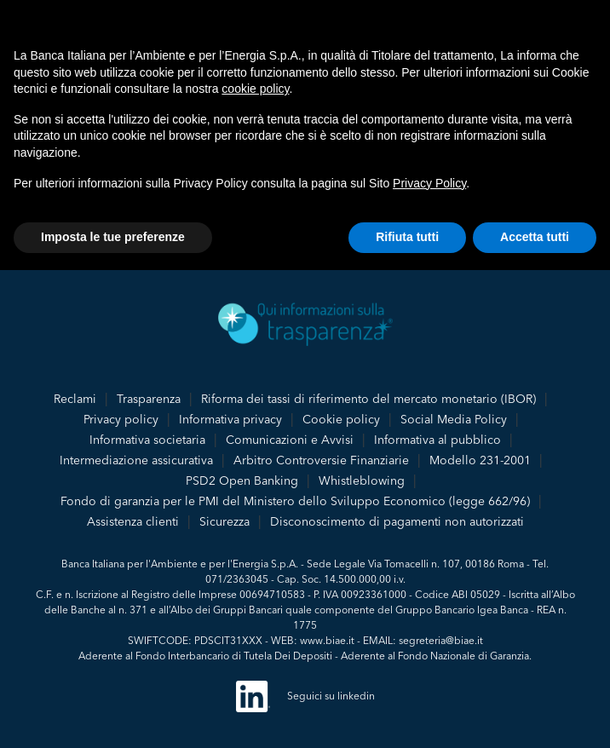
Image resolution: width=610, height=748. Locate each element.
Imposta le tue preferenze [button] (113, 237)
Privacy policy (120, 419)
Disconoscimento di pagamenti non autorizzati (397, 521)
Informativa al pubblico (437, 439)
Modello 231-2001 (480, 460)
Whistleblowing (362, 480)
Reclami (75, 398)
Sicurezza (224, 521)
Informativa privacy (230, 419)
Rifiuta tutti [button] (407, 237)
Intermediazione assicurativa (136, 460)
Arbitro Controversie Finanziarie (321, 460)
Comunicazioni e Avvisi (290, 439)
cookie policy (255, 88)
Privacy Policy (429, 183)
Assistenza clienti (133, 521)
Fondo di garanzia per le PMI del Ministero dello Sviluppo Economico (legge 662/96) (295, 501)
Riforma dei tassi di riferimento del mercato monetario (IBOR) (368, 398)
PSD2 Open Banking (242, 480)
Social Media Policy (453, 419)
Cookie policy (341, 419)
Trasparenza (149, 398)
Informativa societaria (147, 439)
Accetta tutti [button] (534, 237)
